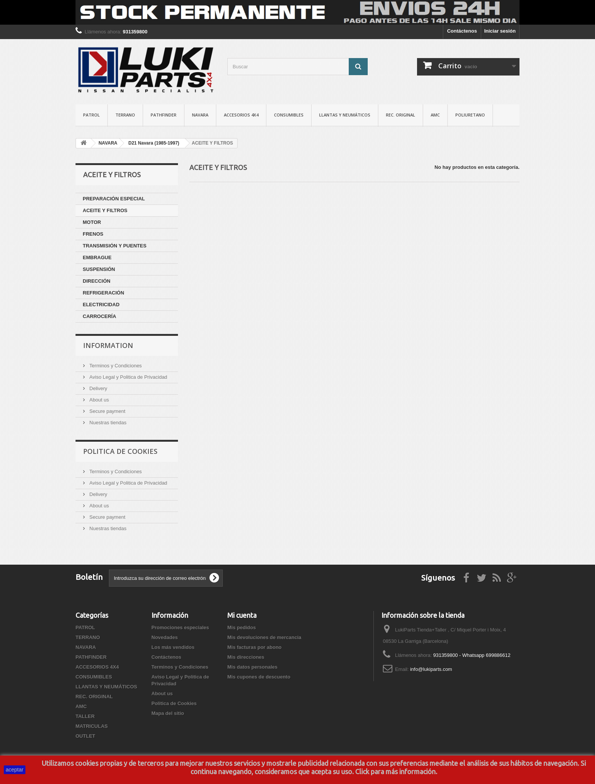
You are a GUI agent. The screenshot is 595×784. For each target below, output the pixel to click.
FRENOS (93, 234)
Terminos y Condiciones (115, 365)
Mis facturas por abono (254, 647)
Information (108, 345)
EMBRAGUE (97, 257)
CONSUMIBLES (289, 115)
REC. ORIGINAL (400, 115)
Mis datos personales (252, 667)
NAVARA (200, 115)
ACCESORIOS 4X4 (241, 115)
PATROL (91, 115)
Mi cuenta (242, 615)
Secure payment (106, 411)
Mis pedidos (241, 627)
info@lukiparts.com (431, 669)
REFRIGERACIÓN (103, 293)
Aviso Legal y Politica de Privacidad (127, 377)
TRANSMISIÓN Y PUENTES (114, 246)
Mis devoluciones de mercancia (264, 637)
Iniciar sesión (500, 31)
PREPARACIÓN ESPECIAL (114, 199)
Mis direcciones (245, 657)
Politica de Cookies (120, 451)
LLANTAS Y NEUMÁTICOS (344, 115)
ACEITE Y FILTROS (105, 210)
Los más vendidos (172, 647)
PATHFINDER (163, 115)
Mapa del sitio (167, 713)
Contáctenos (462, 31)
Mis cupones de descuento (258, 677)
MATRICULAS (92, 726)
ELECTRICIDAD (101, 304)
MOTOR (92, 222)
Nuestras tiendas (107, 422)
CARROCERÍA (99, 316)
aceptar (15, 770)
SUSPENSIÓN (99, 269)
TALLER (85, 716)
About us (98, 400)
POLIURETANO (470, 115)
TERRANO (125, 115)
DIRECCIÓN (96, 281)
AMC (435, 115)
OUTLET (85, 736)
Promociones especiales (180, 627)
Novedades (164, 637)
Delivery (97, 388)
